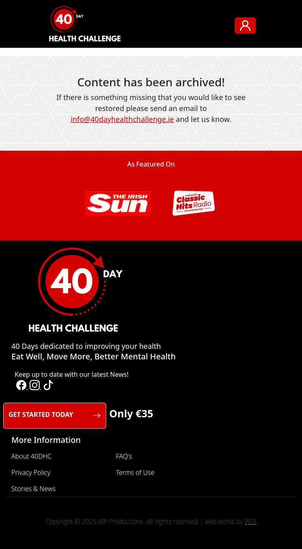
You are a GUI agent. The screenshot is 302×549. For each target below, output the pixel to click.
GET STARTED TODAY (55, 416)
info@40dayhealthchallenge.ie (122, 119)
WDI (250, 521)
